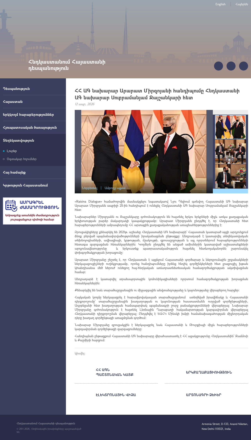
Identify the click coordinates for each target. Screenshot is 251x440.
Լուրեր (12, 151)
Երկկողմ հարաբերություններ (28, 114)
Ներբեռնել (89, 188)
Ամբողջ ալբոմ (115, 188)
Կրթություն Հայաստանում (25, 185)
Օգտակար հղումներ (22, 159)
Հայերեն (242, 4)
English (221, 4)
